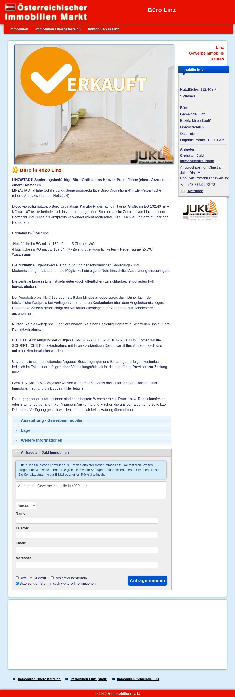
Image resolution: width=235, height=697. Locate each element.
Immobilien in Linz (103, 29)
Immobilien (18, 29)
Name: (21, 513)
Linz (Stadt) (201, 120)
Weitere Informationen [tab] (38, 440)
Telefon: (22, 528)
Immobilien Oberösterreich (58, 29)
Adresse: (23, 558)
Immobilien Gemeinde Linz (138, 679)
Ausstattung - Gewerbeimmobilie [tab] (48, 420)
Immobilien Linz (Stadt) (88, 679)
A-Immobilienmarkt (124, 693)
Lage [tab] (22, 430)
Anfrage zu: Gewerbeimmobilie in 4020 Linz (91, 490)
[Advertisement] (117, 634)
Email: (21, 543)
